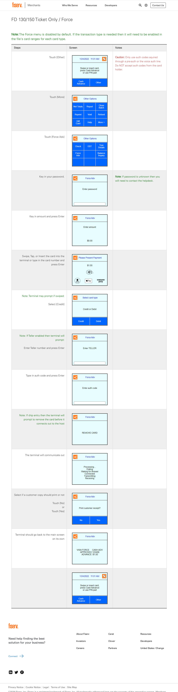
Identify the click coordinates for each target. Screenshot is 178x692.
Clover (111, 641)
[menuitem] (146, 5)
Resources (145, 633)
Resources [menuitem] (91, 5)
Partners (112, 648)
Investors (81, 641)
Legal (46, 687)
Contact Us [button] (158, 5)
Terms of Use (58, 687)
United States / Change (152, 648)
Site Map (72, 687)
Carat (111, 633)
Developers (146, 641)
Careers (80, 648)
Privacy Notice (16, 687)
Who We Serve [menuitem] (70, 5)
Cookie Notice (33, 687)
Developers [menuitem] (111, 5)
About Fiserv (82, 633)
